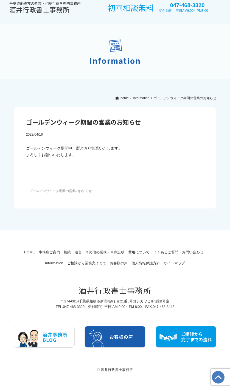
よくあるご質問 (188, 252)
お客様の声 (133, 263)
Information (60, 263)
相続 (73, 252)
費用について (158, 252)
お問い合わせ (32, 263)
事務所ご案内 (51, 252)
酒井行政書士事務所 (45, 8)
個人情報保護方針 (164, 263)
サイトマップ (197, 263)
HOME (27, 252)
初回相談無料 (131, 7)
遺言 (88, 252)
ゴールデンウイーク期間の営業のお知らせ (60, 191)
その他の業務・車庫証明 (119, 252)
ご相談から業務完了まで (97, 263)
